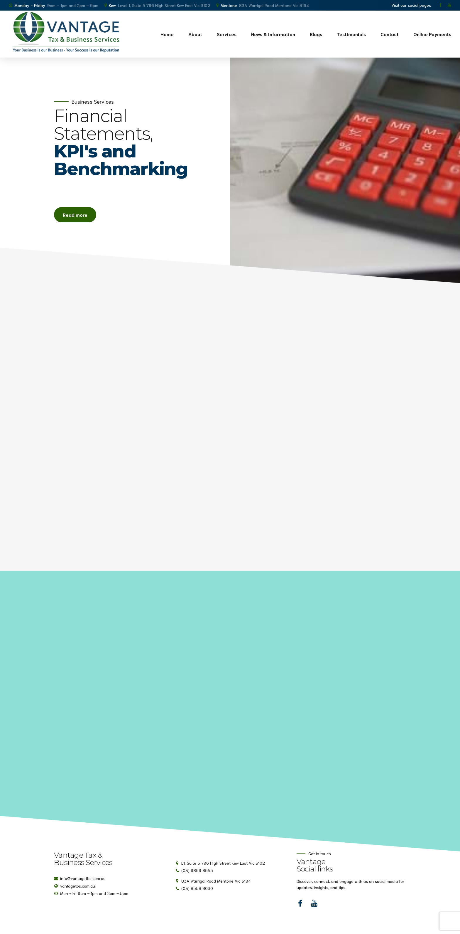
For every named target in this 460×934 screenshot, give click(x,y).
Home (167, 34)
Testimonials (351, 34)
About (195, 34)
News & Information (273, 34)
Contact (389, 34)
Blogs (316, 34)
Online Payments (432, 34)
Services (226, 34)
